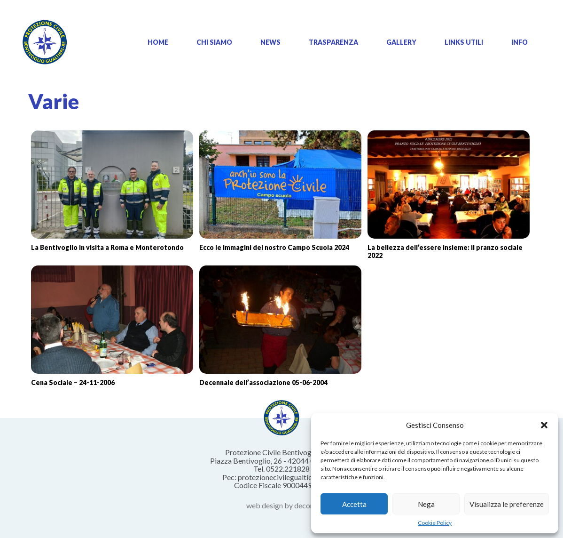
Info (519, 42)
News (270, 42)
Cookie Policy (435, 522)
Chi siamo (214, 42)
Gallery (401, 42)
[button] (544, 425)
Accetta (354, 504)
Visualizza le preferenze (506, 504)
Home (158, 42)
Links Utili (464, 42)
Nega (426, 504)
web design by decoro (281, 505)
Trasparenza (333, 42)
